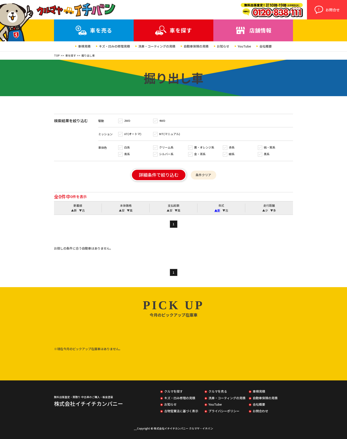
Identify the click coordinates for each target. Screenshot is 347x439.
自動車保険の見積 (196, 46)
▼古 (82, 210)
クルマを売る (217, 391)
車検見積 (84, 46)
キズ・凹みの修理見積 (114, 46)
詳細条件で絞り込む (159, 175)
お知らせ (223, 46)
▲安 (122, 210)
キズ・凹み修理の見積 (179, 398)
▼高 (130, 210)
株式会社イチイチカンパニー (88, 403)
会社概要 (265, 46)
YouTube (244, 46)
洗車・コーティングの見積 (156, 46)
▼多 (273, 210)
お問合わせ (260, 411)
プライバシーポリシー (223, 411)
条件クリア (203, 175)
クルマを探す (173, 391)
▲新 (74, 210)
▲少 (265, 210)
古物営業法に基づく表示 (181, 411)
